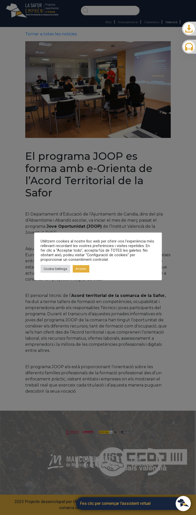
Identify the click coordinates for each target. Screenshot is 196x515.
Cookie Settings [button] (55, 269)
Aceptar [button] (81, 268)
